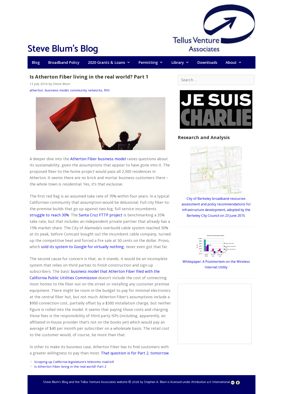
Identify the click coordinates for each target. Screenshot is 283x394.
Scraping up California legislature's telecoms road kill (74, 362)
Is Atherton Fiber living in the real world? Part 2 (70, 366)
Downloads (207, 62)
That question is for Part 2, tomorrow (135, 352)
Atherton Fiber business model (98, 158)
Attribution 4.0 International (215, 382)
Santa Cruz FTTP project (100, 214)
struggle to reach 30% (49, 214)
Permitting (152, 62)
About (236, 62)
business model (57, 90)
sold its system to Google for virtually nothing (82, 246)
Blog (36, 62)
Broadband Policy (64, 62)
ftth (107, 90)
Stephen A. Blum (155, 382)
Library (182, 62)
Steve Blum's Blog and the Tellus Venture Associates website (85, 382)
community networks (86, 90)
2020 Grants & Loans (111, 62)
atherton (36, 90)
